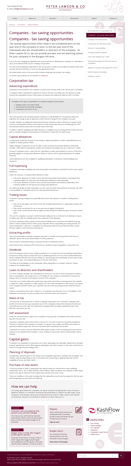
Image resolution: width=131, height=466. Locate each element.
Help (43, 455)
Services (52, 18)
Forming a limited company (97, 52)
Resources (74, 18)
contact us (44, 75)
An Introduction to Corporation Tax (100, 31)
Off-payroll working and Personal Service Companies (102, 62)
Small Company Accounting (97, 72)
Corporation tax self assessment (99, 44)
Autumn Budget (95, 426)
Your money (94, 423)
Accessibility (27, 455)
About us (32, 18)
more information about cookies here (46, 463)
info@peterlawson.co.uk (23, 9)
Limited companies (32, 24)
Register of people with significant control (102, 68)
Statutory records (94, 76)
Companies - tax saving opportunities (101, 35)
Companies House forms (99, 432)
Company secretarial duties (97, 39)
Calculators (94, 430)
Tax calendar (94, 428)
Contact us (113, 18)
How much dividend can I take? (99, 57)
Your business (21, 24)
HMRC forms (94, 434)
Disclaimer (36, 455)
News (94, 18)
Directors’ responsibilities (97, 48)
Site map (50, 455)
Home (14, 18)
